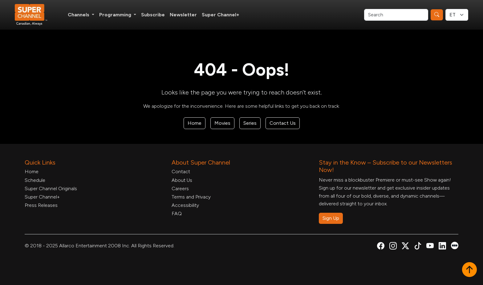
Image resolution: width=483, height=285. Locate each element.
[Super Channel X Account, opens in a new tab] (405, 247)
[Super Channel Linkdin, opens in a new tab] (442, 247)
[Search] (396, 15)
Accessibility (185, 205)
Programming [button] (115, 15)
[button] (469, 270)
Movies (222, 123)
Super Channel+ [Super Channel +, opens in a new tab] (220, 15)
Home (194, 123)
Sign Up (331, 218)
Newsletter (183, 15)
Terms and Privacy (191, 197)
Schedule (35, 180)
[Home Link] (35, 14)
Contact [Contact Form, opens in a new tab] (181, 171)
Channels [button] (79, 15)
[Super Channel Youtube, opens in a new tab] (430, 247)
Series (250, 123)
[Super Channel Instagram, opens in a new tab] (393, 247)
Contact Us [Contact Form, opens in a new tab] (283, 123)
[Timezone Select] (456, 15)
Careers (180, 188)
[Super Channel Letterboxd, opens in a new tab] (454, 245)
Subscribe (153, 15)
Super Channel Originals (51, 188)
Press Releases (41, 205)
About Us (182, 180)
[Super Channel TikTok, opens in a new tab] (417, 247)
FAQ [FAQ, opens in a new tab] (177, 213)
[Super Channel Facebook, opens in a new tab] (380, 247)
